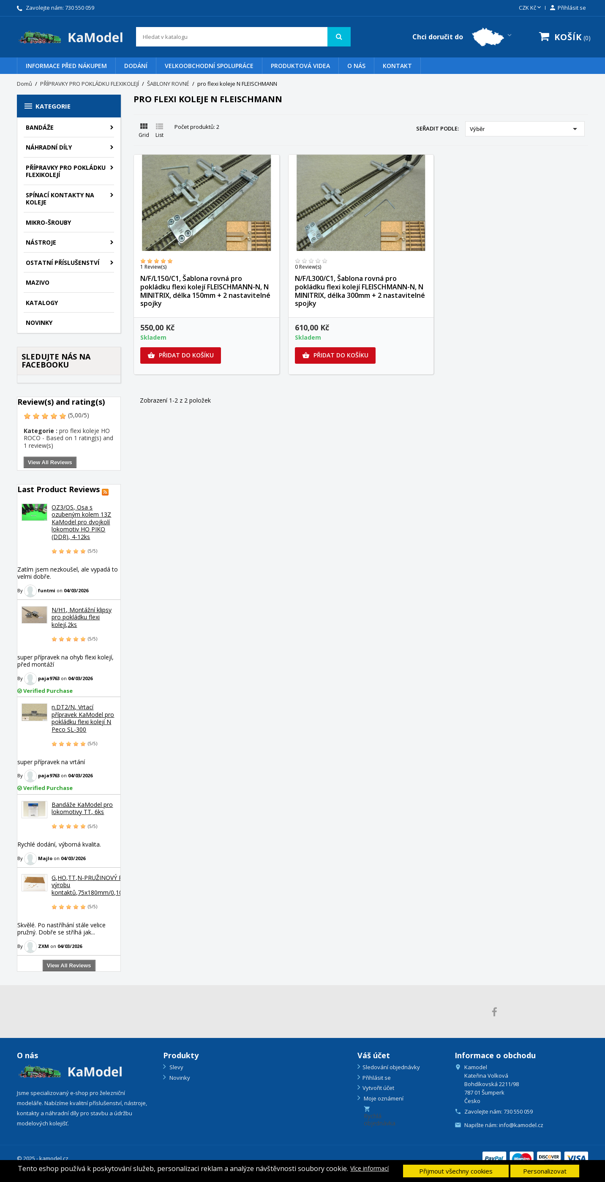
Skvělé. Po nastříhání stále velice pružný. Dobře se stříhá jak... (61, 929)
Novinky (179, 1077)
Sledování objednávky (391, 1067)
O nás (356, 66)
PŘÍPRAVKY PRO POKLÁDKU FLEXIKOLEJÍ (66, 171)
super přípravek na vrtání (51, 762)
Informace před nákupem (66, 66)
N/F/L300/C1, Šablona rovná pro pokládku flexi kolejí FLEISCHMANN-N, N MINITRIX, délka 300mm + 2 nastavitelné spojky (360, 291)
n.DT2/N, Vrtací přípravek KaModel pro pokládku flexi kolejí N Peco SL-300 (83, 718)
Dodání (135, 66)
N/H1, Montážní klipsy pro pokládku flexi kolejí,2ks (82, 617)
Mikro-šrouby (48, 222)
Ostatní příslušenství (62, 263)
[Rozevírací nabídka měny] (530, 8)
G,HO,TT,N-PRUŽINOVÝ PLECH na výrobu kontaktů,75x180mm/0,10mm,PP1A (101, 885)
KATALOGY (42, 303)
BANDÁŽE (40, 127)
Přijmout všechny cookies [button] (456, 1171)
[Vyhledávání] (243, 36)
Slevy (175, 1067)
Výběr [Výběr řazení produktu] (525, 129)
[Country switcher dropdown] (462, 37)
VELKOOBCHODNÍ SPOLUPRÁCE (209, 66)
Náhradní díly (49, 147)
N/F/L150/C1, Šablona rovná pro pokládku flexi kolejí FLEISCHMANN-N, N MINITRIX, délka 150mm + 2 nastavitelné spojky (205, 291)
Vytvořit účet (378, 1088)
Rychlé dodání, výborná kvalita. (59, 844)
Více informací (369, 1168)
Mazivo (37, 282)
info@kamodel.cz (521, 1125)
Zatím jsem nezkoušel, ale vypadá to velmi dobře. (67, 573)
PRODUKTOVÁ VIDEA (300, 66)
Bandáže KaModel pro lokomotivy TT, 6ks (82, 808)
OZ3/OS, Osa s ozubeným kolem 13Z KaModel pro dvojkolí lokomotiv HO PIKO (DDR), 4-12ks (81, 522)
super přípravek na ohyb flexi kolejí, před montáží (65, 661)
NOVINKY (39, 323)
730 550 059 (79, 7)
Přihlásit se (376, 1077)
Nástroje (41, 242)
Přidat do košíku (180, 355)
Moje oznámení (382, 1098)
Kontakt (397, 66)
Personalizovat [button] (545, 1171)
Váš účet (373, 1055)
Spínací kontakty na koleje (60, 199)
